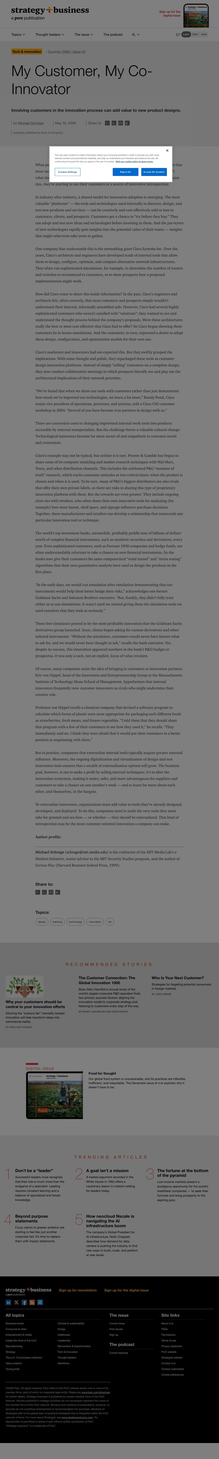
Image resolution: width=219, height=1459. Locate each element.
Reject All (125, 171)
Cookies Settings (67, 171)
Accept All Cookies (154, 171)
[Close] (167, 150)
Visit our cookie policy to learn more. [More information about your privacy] (134, 161)
